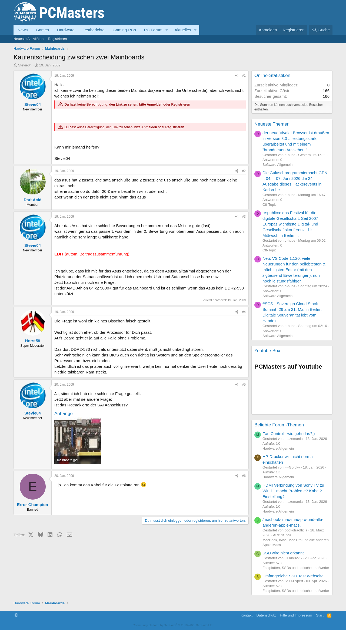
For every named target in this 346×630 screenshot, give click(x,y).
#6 (244, 476)
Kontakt (246, 615)
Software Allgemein (277, 165)
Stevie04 (25, 65)
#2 (244, 171)
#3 (244, 216)
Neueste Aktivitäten (29, 39)
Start (319, 615)
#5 (244, 384)
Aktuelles (183, 30)
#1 (244, 76)
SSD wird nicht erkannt (283, 553)
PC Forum (153, 30)
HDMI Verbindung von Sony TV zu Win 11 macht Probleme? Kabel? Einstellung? (293, 491)
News (23, 30)
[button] (167, 30)
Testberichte (94, 30)
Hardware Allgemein (278, 448)
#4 (244, 312)
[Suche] (320, 30)
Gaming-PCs (124, 30)
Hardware (66, 30)
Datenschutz (266, 615)
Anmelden (154, 104)
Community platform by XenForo (173, 625)
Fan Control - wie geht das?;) (288, 433)
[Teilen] (236, 76)
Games (42, 30)
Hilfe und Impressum (296, 615)
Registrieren (57, 39)
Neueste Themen (272, 124)
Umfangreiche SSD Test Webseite (293, 576)
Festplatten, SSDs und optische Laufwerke (295, 568)
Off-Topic (269, 205)
